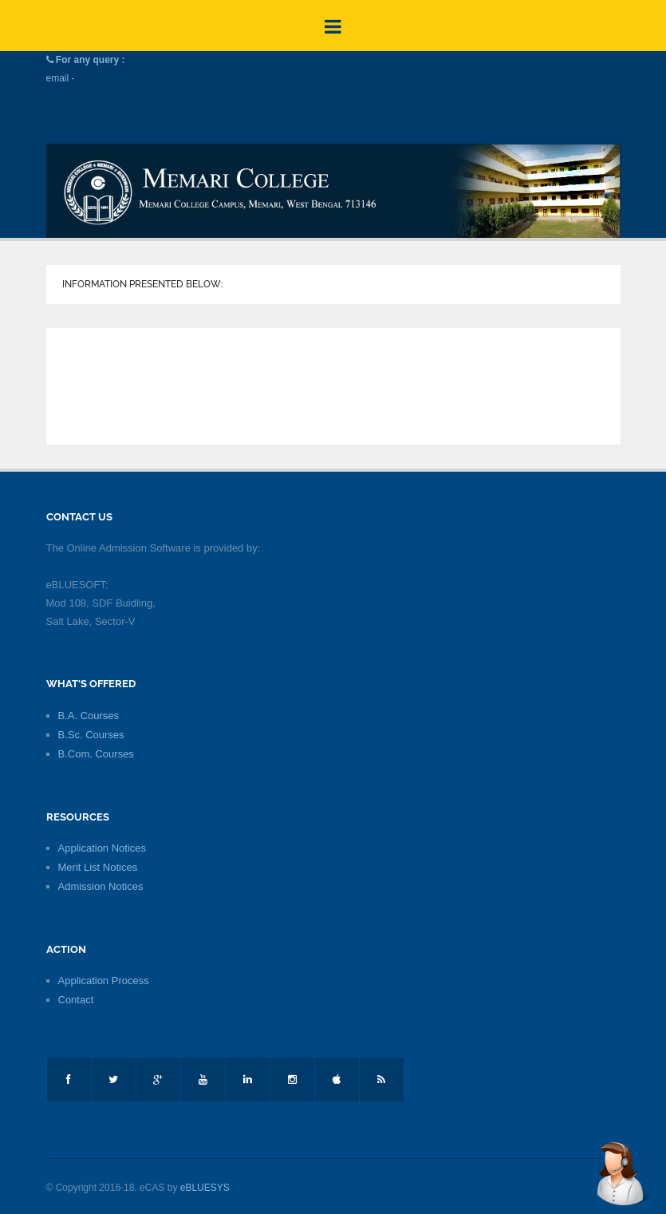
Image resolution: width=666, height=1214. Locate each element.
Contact (76, 1000)
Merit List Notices (98, 867)
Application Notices (102, 848)
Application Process (103, 981)
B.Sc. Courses (91, 735)
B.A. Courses (89, 716)
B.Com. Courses (96, 754)
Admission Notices (101, 886)
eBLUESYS (205, 1187)
